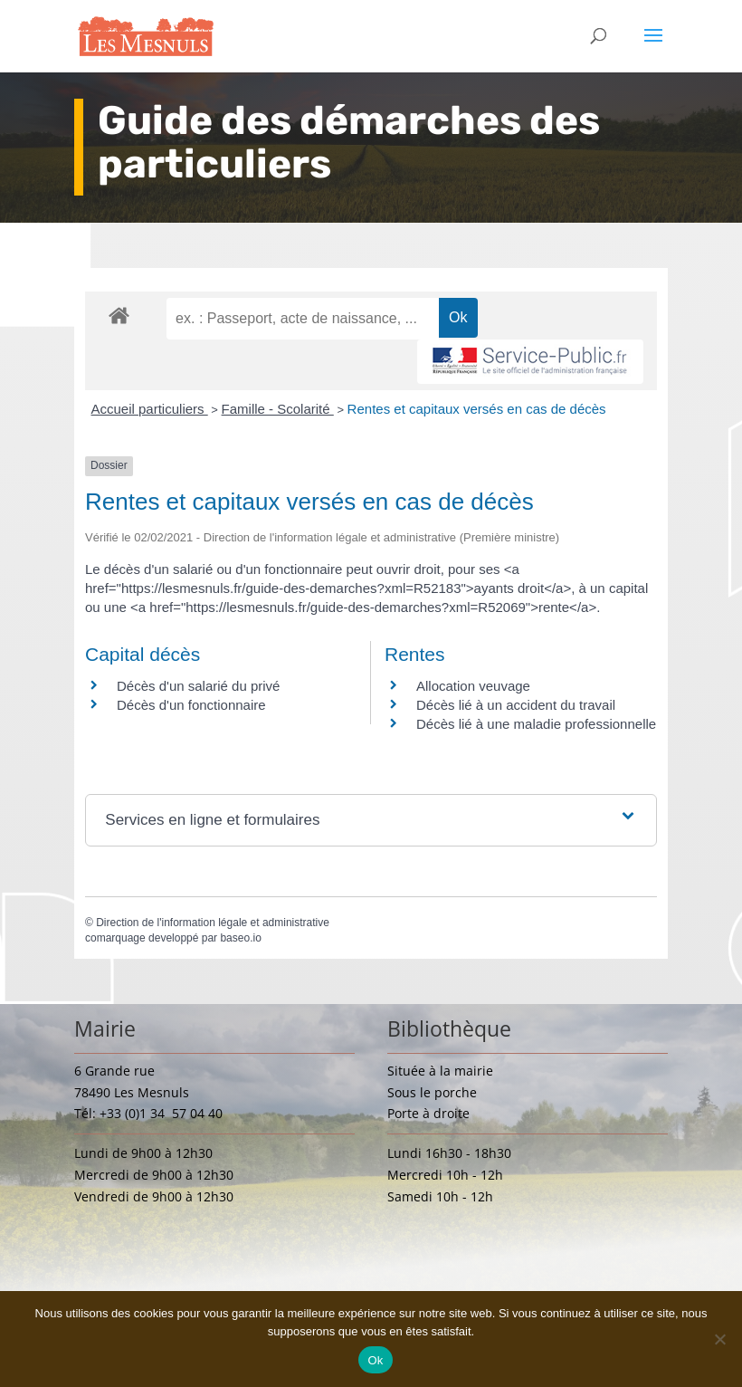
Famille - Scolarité (278, 408)
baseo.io (240, 938)
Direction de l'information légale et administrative (212, 922)
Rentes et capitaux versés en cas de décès (476, 408)
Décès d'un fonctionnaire (191, 705)
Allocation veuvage (473, 686)
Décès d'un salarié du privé (198, 686)
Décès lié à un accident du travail (515, 705)
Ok (375, 1360)
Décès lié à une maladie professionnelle (536, 724)
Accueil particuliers (149, 408)
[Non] (719, 1339)
